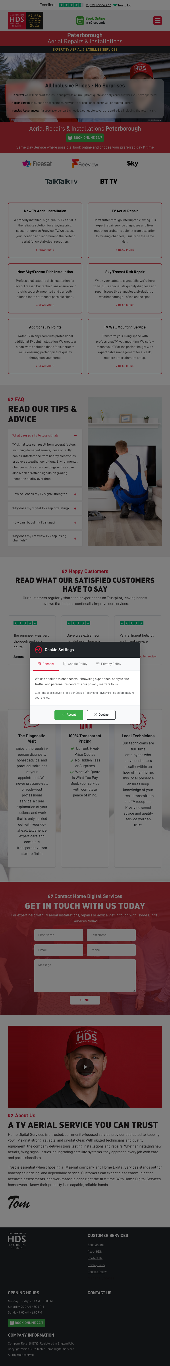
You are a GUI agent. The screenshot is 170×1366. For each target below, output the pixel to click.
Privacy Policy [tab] (108, 664)
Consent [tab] (46, 664)
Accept (69, 714)
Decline (101, 714)
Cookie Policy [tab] (75, 664)
